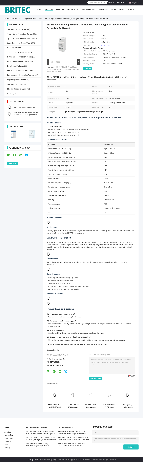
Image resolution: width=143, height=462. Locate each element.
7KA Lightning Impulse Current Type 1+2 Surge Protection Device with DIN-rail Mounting (127, 406)
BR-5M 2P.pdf (105, 45)
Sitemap (7, 447)
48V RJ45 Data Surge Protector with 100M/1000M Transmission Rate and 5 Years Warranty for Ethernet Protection (73, 445)
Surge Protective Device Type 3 (19, 43)
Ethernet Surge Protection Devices (20, 75)
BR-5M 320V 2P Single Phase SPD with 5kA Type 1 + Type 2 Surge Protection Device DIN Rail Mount (63, 69)
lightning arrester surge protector (97, 344)
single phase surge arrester (59, 344)
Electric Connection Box (16, 89)
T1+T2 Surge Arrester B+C (28, 19)
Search (110, 2)
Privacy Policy (33, 460)
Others (10, 93)
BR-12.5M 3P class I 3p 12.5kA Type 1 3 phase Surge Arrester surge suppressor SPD (54, 406)
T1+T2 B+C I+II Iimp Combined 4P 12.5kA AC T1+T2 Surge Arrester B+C (26, 115)
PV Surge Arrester (14, 48)
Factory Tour (72, 9)
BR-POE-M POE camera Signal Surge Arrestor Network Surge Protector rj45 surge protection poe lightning (72, 433)
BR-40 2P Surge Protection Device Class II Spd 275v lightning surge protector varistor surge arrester (41, 439)
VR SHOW (130, 9)
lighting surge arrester (77, 344)
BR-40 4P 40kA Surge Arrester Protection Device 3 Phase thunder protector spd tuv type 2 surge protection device (40, 433)
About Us (60, 9)
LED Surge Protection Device (18, 71)
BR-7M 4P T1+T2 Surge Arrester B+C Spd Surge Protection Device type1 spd (91, 406)
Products (49, 9)
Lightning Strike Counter (16, 80)
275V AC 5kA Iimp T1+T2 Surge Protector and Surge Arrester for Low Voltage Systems (109, 406)
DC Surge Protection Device (18, 61)
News (113, 9)
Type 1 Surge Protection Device (19, 34)
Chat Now (120, 2)
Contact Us (103, 9)
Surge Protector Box (15, 84)
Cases (121, 9)
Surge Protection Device (16, 29)
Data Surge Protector (15, 66)
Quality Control (88, 9)
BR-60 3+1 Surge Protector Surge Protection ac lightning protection (37, 445)
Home (39, 9)
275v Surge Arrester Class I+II (24, 107)
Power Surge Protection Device (19, 57)
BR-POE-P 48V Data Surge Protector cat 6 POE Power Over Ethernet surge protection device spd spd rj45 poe (74, 439)
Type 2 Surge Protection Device (19, 39)
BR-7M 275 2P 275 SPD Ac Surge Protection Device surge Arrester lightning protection (72, 406)
